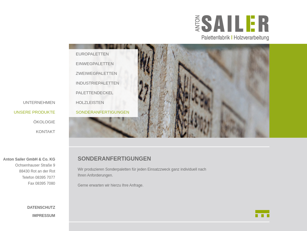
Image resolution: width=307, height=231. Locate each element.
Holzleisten (90, 102)
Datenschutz (41, 207)
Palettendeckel (94, 92)
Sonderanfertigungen (102, 112)
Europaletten (92, 54)
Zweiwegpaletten (96, 73)
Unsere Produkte (34, 112)
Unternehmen (39, 102)
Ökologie (44, 122)
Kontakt (45, 131)
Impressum (43, 215)
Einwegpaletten (95, 63)
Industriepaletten (97, 83)
